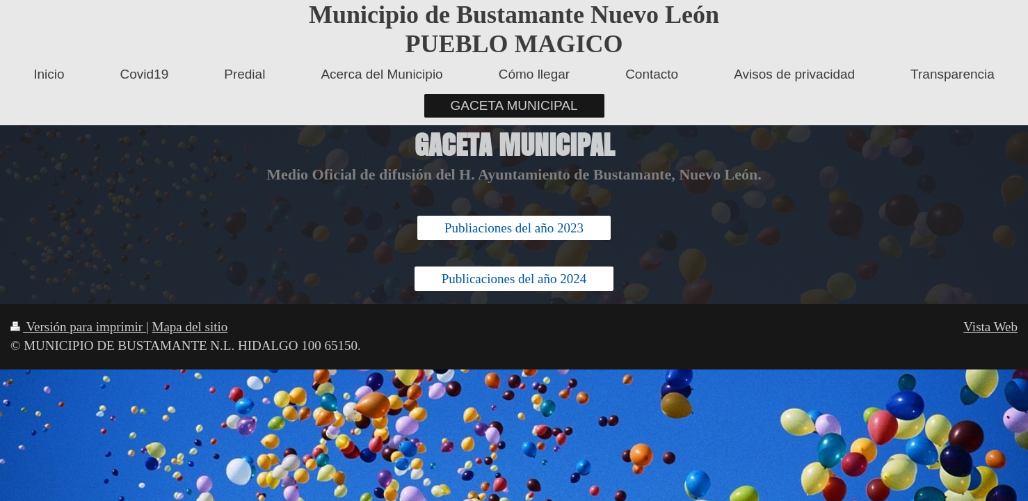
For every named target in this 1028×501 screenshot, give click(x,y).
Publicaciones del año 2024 (514, 278)
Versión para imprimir (78, 326)
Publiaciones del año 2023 (514, 228)
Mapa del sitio (190, 326)
